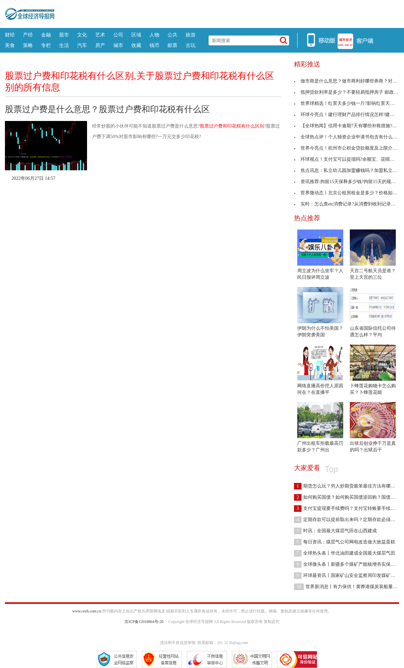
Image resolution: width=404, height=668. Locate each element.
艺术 (100, 34)
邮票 (172, 45)
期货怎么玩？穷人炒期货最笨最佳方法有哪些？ (347, 486)
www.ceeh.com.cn (86, 611)
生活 (64, 45)
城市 (118, 45)
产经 (28, 34)
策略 (28, 45)
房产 (100, 45)
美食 (10, 45)
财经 (10, 34)
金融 (46, 34)
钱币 (154, 45)
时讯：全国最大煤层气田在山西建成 (335, 530)
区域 (136, 34)
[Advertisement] (226, 13)
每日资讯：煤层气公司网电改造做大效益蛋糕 (344, 541)
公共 (172, 34)
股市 (64, 34)
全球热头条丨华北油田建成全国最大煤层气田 (344, 553)
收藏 (136, 45)
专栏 (46, 45)
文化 (82, 34)
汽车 (82, 45)
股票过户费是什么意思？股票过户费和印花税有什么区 (107, 109)
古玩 (190, 45)
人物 (154, 34)
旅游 (190, 34)
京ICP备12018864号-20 (144, 621)
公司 (118, 34)
